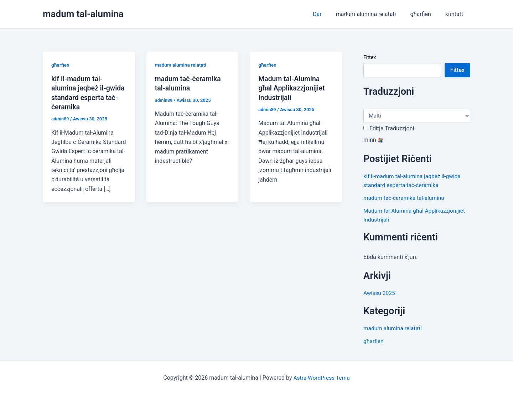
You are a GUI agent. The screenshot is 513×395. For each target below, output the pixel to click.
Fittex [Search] (457, 70)
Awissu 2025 (379, 292)
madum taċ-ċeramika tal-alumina (405, 197)
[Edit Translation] (365, 128)
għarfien (424, 14)
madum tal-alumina (83, 14)
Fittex (369, 57)
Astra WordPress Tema (321, 377)
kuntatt (456, 14)
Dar (327, 14)
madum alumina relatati (373, 14)
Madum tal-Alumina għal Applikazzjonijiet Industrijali (292, 88)
